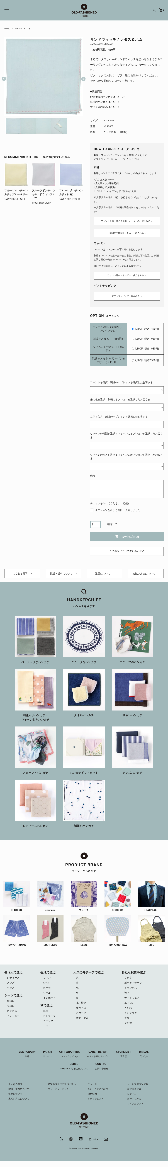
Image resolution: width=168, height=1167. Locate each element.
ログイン (132, 1099)
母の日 (11, 1004)
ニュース (93, 1089)
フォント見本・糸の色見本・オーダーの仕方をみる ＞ (127, 221)
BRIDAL (147, 1059)
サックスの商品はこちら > (106, 107)
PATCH (45, 1059)
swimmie (20, 28)
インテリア (131, 1017)
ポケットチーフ (134, 985)
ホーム (7, 28)
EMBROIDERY (24, 1059)
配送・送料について (63, 574)
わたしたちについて (99, 1094)
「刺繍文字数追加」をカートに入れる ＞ (127, 233)
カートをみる (134, 1104)
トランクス (131, 990)
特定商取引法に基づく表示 (63, 1089)
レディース (13, 979)
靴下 (127, 996)
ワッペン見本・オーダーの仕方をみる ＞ (127, 274)
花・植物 (82, 1006)
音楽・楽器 (83, 1022)
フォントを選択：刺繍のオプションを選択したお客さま (121, 380)
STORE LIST (126, 1059)
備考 (92, 473)
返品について (104, 574)
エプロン (130, 1006)
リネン (47, 979)
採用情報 (93, 1099)
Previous (4, 76)
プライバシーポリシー (60, 1094)
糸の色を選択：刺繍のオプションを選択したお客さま (120, 397)
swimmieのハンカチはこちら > (108, 97)
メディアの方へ (96, 1104)
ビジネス (12, 1014)
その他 (129, 1028)
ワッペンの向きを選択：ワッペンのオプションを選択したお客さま (126, 454)
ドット (47, 1031)
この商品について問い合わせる (127, 549)
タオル (47, 996)
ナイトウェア (133, 1001)
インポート (49, 1001)
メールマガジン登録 (138, 1089)
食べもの (82, 1012)
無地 (45, 1014)
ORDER (73, 1072)
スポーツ (82, 1017)
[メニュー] (4, 10)
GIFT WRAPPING (68, 1059)
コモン (32, 28)
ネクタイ (130, 979)
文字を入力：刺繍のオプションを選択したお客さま (119, 414)
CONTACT (103, 1072)
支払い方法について (146, 574)
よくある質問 (22, 574)
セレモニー (13, 1020)
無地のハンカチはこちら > (106, 102)
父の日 (11, 1009)
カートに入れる (127, 534)
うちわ (129, 1012)
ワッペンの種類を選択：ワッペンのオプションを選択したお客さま (126, 433)
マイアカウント (136, 1109)
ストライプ (49, 1020)
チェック (48, 1025)
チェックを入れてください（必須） (110, 501)
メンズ (11, 985)
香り (127, 1022)
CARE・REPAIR (98, 1059)
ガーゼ (47, 990)
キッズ (11, 990)
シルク (47, 985)
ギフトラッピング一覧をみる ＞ (126, 294)
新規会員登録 (134, 1094)
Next (82, 76)
